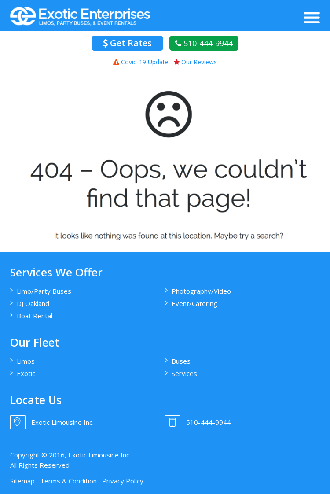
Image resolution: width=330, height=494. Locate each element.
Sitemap (22, 480)
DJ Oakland (33, 303)
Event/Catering (194, 303)
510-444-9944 (204, 43)
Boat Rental (34, 315)
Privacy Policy (122, 480)
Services (184, 373)
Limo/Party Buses (44, 291)
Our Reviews (195, 62)
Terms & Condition (68, 480)
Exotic (26, 373)
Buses (181, 361)
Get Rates (127, 43)
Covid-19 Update (141, 62)
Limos (26, 361)
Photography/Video (201, 291)
